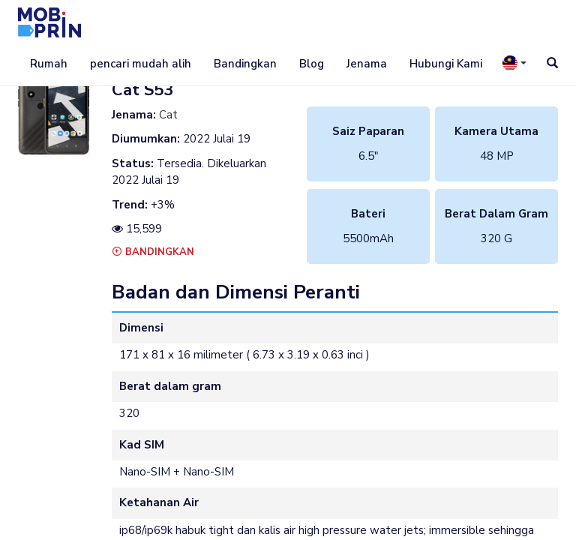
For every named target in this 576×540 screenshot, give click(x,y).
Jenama (366, 63)
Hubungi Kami (446, 63)
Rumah (49, 63)
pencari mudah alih (140, 63)
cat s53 (142, 90)
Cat (168, 114)
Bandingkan (245, 63)
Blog (311, 63)
